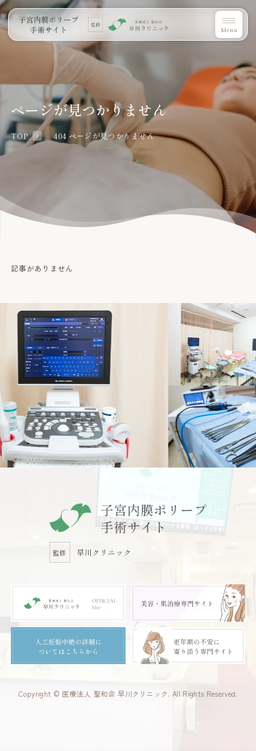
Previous (3, 341)
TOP (19, 135)
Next (252, 341)
